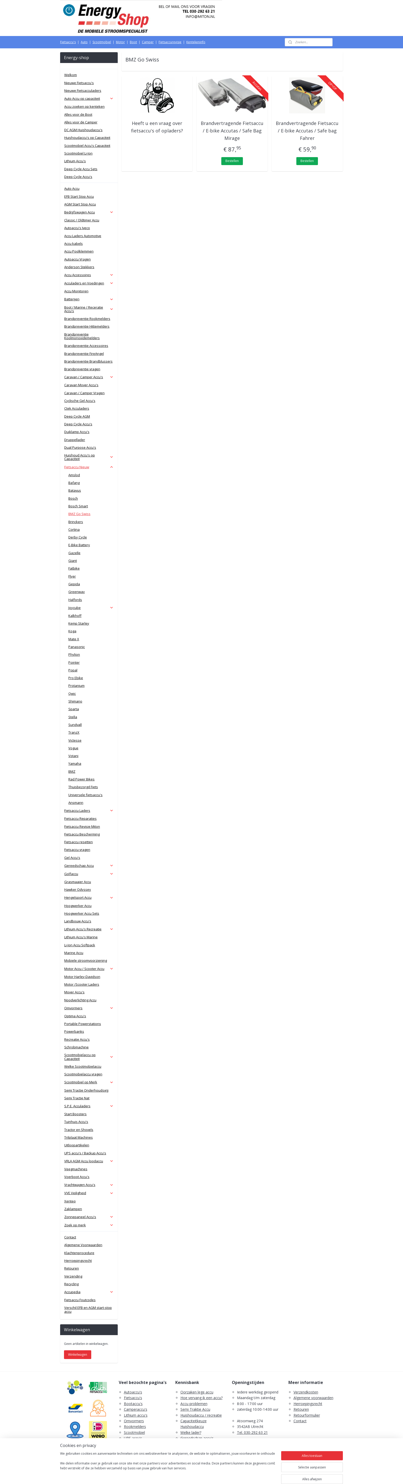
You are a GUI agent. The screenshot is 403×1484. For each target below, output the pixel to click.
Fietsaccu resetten (78, 842)
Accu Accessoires (89, 275)
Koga (72, 631)
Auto (84, 42)
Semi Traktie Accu (195, 1409)
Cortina (74, 529)
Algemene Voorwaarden (83, 1245)
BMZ (71, 771)
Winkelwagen (77, 1354)
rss (192, 1475)
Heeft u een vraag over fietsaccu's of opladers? (157, 127)
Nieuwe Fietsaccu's (79, 82)
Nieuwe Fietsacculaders (82, 90)
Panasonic (76, 646)
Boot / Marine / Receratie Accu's (89, 309)
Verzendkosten (306, 1392)
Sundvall (75, 724)
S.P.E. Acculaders (89, 1106)
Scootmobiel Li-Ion (78, 153)
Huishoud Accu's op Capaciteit (89, 457)
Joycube (91, 607)
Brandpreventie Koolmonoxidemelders (82, 336)
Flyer (72, 576)
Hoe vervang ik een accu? (201, 1397)
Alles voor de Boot (78, 114)
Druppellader (74, 439)
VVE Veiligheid (89, 1193)
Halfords (75, 599)
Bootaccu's (133, 1403)
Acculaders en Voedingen (89, 283)
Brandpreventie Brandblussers (88, 361)
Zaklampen (73, 1209)
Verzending (73, 1276)
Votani (73, 755)
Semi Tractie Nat (76, 1098)
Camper (148, 42)
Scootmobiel (102, 42)
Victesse (74, 740)
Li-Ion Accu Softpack (79, 945)
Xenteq (70, 1201)
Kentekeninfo (195, 42)
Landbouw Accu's (77, 921)
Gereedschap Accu (89, 865)
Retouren (71, 1268)
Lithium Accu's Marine (81, 937)
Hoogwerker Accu (77, 905)
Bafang (74, 482)
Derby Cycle (77, 537)
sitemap (181, 1475)
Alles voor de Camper (80, 122)
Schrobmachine (76, 1047)
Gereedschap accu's (197, 1438)
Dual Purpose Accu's (80, 447)
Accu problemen (193, 1403)
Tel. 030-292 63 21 (252, 1432)
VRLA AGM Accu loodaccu (89, 1161)
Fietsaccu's (68, 42)
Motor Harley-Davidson (82, 976)
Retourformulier (307, 1415)
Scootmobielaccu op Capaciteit (89, 1057)
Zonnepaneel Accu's (89, 1217)
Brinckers (75, 521)
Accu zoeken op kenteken (84, 106)
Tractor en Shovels (78, 1129)
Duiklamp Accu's (76, 431)
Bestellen (232, 161)
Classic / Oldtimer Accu (81, 220)
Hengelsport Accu (89, 897)
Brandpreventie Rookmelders (87, 318)
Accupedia (89, 1292)
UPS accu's (133, 1438)
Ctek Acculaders (76, 408)
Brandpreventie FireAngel (84, 353)
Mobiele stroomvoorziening (85, 960)
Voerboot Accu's (76, 1176)
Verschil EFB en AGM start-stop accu (88, 1309)
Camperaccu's (135, 1409)
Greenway (76, 591)
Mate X (73, 639)
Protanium (76, 685)
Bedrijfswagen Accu (89, 212)
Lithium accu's (136, 1415)
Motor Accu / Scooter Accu (89, 968)
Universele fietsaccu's (85, 795)
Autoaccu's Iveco (77, 228)
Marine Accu (73, 952)
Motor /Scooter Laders (81, 984)
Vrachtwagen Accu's (89, 1184)
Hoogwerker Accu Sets (81, 913)
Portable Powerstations (82, 1023)
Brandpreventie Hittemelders (86, 326)
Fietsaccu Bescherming (82, 834)
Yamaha (74, 763)
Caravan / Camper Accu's (89, 377)
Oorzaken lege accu (196, 1392)
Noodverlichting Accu (80, 1000)
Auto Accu (71, 188)
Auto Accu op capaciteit (89, 98)
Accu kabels (73, 243)
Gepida (74, 584)
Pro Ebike (75, 678)
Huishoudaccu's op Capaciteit (87, 137)
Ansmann (75, 802)
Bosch (73, 498)
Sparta (73, 709)
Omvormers (89, 1008)
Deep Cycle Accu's (78, 176)
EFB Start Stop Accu (79, 196)
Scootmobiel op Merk (89, 1082)
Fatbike (74, 568)
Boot (133, 42)
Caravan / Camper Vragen (84, 393)
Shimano (75, 701)
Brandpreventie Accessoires (86, 345)
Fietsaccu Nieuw (89, 467)
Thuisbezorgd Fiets (83, 787)
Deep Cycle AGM (77, 416)
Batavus (74, 490)
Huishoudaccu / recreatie (201, 1415)
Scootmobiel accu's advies (202, 1444)
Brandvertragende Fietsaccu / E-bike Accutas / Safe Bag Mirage (232, 130)
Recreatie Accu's (77, 1039)
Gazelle (74, 553)
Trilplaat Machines (78, 1137)
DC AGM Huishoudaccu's (83, 130)
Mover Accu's (74, 992)
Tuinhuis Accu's (76, 1121)
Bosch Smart (78, 506)
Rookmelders (135, 1426)
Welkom (70, 75)
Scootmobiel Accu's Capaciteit (87, 145)
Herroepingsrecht (78, 1260)
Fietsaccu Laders (89, 810)
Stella (72, 717)
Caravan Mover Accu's (81, 385)
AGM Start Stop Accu (80, 204)
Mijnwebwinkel (256, 1475)
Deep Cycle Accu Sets (80, 169)
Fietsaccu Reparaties (80, 818)
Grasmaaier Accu (77, 881)
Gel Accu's (72, 857)
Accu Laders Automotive (82, 235)
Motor (120, 42)
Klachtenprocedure (79, 1253)
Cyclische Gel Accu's (79, 400)
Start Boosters (75, 1114)
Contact (70, 1237)
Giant (72, 560)
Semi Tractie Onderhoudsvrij (86, 1090)
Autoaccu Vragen (77, 259)
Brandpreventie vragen (82, 369)
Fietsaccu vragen (77, 849)
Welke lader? (190, 1432)
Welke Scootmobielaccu (82, 1066)
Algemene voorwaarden (313, 1397)
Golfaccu (89, 873)
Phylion (74, 654)
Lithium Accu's (75, 161)
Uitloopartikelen (76, 1145)
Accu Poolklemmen (79, 251)
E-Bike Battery (79, 545)
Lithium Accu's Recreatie (89, 929)
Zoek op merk (89, 1225)
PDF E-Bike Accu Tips (198, 1455)
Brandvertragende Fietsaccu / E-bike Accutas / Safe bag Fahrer (307, 130)
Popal (72, 670)
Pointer (74, 662)
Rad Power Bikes (81, 779)
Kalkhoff (74, 615)
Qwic (72, 693)
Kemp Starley (78, 623)
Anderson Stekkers (79, 267)
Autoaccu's (133, 1392)
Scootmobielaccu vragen (83, 1074)
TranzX (73, 732)
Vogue (73, 748)
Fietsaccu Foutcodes (80, 1300)
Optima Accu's (75, 1016)
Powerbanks (74, 1031)
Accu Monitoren (76, 291)
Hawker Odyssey (77, 889)
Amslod (74, 475)
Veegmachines (75, 1169)
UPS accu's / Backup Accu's (85, 1153)
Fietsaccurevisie (170, 42)
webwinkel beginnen (211, 1475)
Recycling (71, 1284)
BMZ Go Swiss (79, 513)
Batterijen (89, 299)
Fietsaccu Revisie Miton (82, 826)
